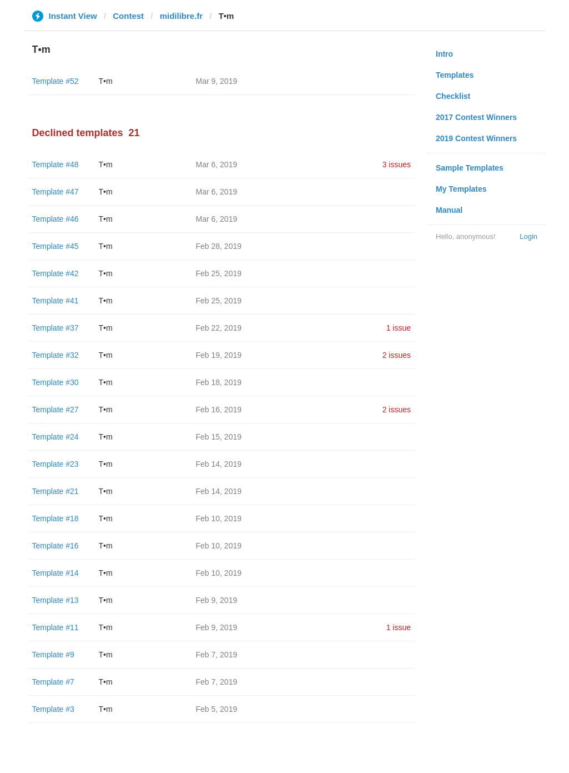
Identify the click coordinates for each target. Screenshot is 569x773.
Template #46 (55, 219)
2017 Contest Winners (476, 117)
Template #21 (55, 491)
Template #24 (55, 436)
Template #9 (53, 654)
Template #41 (55, 300)
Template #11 (55, 627)
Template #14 (55, 572)
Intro (444, 53)
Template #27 (55, 409)
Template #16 (55, 545)
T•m (106, 81)
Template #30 (55, 382)
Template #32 (55, 355)
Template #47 (55, 191)
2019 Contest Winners (476, 138)
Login (528, 236)
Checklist (453, 96)
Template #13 (55, 600)
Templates (455, 75)
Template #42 (55, 273)
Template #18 (55, 518)
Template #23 (55, 464)
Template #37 (55, 327)
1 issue (398, 327)
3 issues (396, 164)
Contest (128, 16)
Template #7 (53, 681)
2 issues (396, 355)
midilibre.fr (181, 16)
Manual (449, 210)
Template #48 (55, 164)
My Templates (461, 188)
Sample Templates (469, 167)
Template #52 (55, 81)
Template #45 (55, 246)
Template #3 (53, 709)
